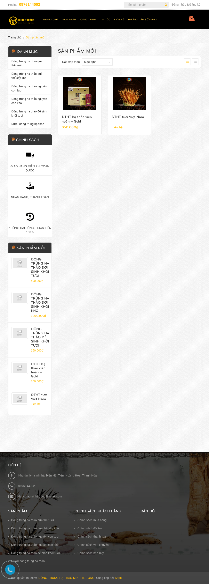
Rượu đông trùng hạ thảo (27, 124)
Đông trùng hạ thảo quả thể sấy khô (27, 76)
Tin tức (105, 19)
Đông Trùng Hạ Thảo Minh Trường (66, 577)
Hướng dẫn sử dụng (142, 19)
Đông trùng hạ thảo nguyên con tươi (29, 88)
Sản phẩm (69, 19)
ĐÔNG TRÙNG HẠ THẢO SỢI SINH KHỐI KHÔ (40, 302)
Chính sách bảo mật (91, 553)
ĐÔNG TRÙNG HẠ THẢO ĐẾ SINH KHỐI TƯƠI (40, 337)
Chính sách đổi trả (90, 528)
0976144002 (29, 4)
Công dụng (88, 19)
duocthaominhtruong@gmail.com (40, 496)
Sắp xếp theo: (71, 62)
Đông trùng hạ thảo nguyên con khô (29, 101)
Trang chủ (50, 19)
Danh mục (27, 51)
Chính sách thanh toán (92, 536)
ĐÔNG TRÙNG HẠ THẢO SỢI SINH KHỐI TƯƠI (40, 267)
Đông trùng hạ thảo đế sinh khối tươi (29, 113)
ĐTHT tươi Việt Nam (39, 396)
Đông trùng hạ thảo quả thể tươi (27, 63)
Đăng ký (194, 4)
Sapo (118, 577)
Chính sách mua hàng (92, 520)
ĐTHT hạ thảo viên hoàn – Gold (38, 370)
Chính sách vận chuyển (93, 544)
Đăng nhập (179, 4)
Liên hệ (119, 19)
